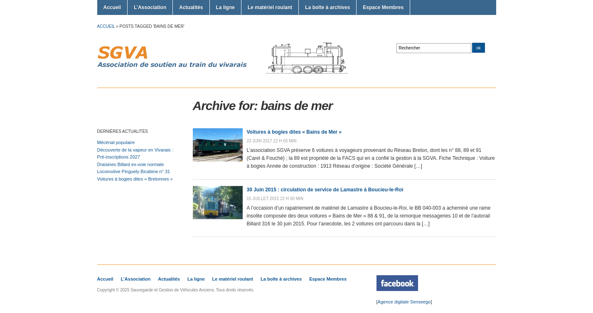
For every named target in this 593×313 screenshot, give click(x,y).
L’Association (150, 7)
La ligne (225, 7)
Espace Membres (383, 7)
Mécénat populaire (116, 142)
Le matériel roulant (270, 7)
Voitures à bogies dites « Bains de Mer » (294, 132)
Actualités (191, 7)
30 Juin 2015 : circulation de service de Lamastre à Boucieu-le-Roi (325, 190)
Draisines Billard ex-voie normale (130, 164)
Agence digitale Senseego (404, 301)
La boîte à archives (327, 7)
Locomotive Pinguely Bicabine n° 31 (133, 171)
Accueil (112, 7)
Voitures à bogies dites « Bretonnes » (135, 178)
